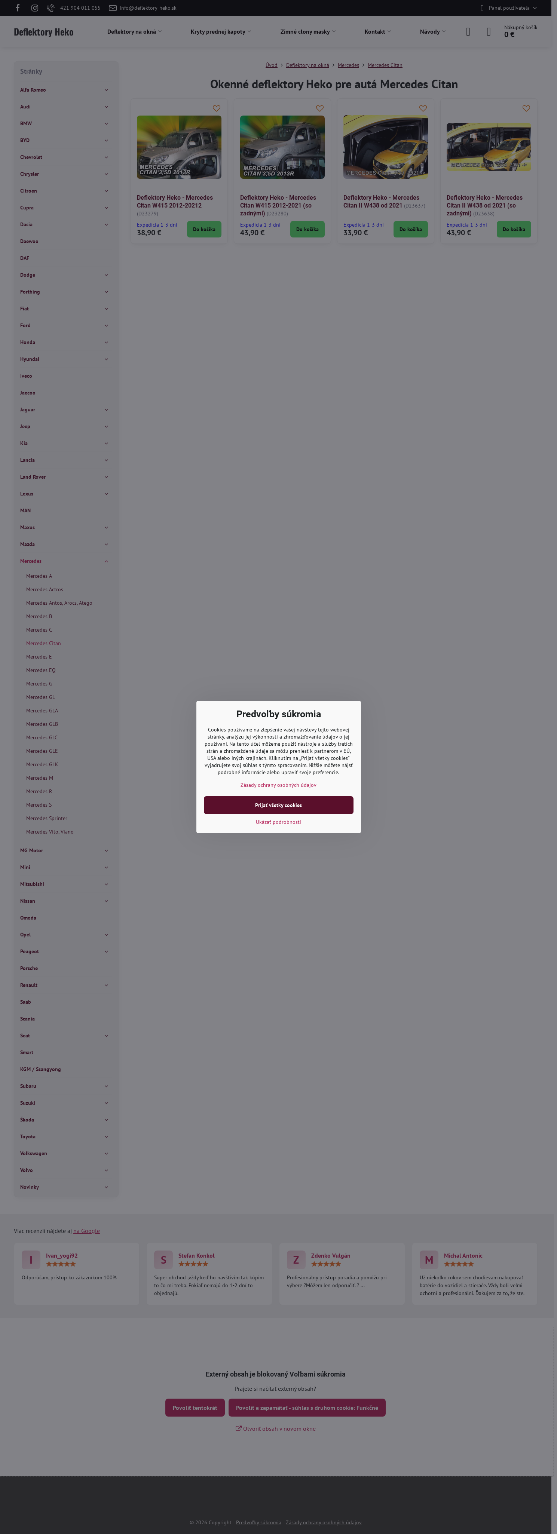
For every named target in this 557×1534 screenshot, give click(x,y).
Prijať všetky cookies (278, 805)
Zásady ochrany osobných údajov (278, 785)
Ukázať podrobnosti (278, 822)
